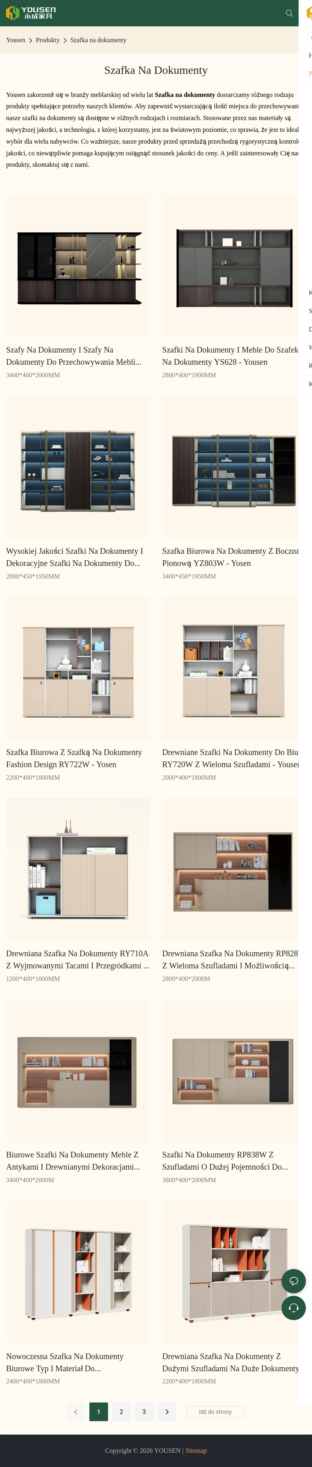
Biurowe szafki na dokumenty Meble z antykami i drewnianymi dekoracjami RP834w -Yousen (72, 1161)
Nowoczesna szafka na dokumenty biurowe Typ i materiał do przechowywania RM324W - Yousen (66, 1363)
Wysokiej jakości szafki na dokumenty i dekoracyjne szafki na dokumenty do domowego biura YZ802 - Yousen (74, 557)
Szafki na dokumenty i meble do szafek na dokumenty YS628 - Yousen (230, 356)
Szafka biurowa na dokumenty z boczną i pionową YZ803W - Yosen (233, 557)
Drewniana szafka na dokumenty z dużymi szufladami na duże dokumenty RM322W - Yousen (230, 1363)
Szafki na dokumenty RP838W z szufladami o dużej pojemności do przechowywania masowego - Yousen (224, 1161)
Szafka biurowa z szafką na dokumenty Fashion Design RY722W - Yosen (74, 758)
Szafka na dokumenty (98, 40)
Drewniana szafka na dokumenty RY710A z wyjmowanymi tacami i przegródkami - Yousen (77, 960)
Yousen (15, 40)
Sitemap (196, 1450)
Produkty (48, 40)
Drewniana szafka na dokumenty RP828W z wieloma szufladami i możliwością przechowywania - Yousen (234, 960)
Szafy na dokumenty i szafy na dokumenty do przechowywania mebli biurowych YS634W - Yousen (70, 356)
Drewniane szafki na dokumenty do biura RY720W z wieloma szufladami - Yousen (233, 758)
